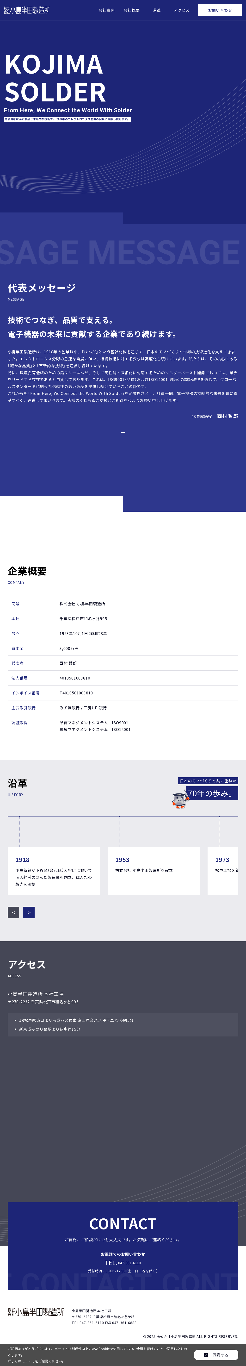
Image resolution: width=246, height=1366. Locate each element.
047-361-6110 (130, 1270)
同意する (216, 1355)
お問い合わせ (220, 10)
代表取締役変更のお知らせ (123, 435)
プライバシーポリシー (43, 1361)
